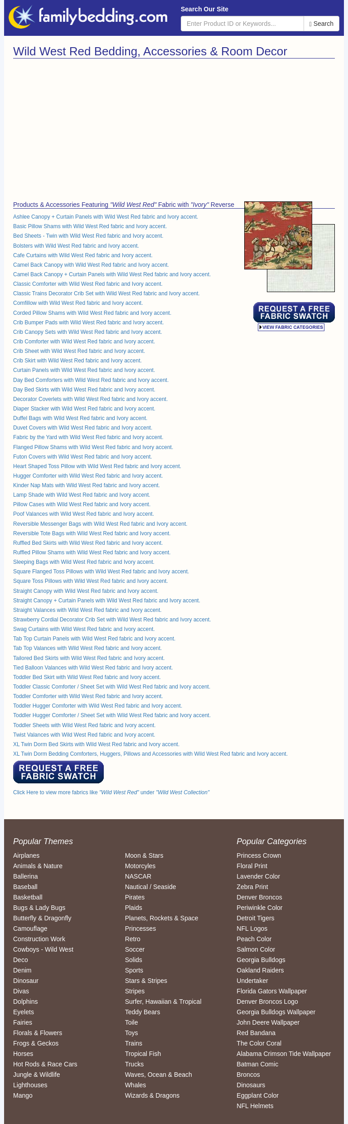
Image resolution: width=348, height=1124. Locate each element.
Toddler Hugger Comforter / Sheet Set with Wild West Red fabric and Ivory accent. (112, 715)
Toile (131, 1022)
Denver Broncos (259, 897)
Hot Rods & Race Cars (45, 1064)
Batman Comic (257, 1064)
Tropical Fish (143, 1053)
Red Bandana (256, 1032)
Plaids (133, 907)
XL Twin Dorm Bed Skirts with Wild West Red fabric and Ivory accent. (96, 744)
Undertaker (252, 980)
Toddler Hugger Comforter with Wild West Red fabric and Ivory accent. (97, 706)
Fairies (22, 1022)
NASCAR (138, 876)
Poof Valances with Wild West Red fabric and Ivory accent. (83, 514)
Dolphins (25, 1001)
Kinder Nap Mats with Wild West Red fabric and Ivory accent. (86, 485)
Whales (135, 1085)
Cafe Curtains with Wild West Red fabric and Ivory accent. (83, 255)
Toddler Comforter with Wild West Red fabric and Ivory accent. (88, 696)
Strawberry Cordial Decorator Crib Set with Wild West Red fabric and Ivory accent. (112, 619)
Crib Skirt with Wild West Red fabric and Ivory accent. (77, 360)
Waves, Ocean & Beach (158, 1074)
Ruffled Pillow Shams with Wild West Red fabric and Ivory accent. (92, 552)
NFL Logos (252, 928)
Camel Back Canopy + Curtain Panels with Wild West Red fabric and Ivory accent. (112, 274)
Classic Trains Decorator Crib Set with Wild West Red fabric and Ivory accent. (106, 293)
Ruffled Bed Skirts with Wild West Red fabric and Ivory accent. (88, 543)
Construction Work (39, 939)
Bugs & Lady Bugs (39, 907)
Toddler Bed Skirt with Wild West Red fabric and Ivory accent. (87, 677)
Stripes (135, 991)
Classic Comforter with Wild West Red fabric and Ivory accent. (88, 284)
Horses (23, 1053)
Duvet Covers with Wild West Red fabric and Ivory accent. (82, 428)
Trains (133, 1043)
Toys (131, 1032)
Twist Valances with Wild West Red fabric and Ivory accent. (84, 735)
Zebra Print (252, 886)
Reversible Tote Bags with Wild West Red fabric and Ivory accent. (92, 533)
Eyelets (23, 1012)
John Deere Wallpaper (268, 1022)
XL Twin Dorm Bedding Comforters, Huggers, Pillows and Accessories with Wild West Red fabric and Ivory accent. (150, 754)
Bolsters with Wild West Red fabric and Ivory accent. (76, 246)
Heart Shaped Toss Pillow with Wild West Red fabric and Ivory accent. (97, 466)
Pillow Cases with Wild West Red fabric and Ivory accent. (81, 504)
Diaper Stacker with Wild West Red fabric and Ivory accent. (84, 409)
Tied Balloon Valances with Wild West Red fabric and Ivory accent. (93, 668)
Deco (20, 959)
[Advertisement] (90, 126)
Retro (132, 939)
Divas (21, 991)
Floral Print (252, 866)
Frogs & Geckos (35, 1043)
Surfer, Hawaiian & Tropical (163, 1001)
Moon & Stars (144, 855)
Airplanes (26, 855)
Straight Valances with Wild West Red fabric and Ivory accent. (87, 610)
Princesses (140, 928)
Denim (22, 970)
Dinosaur (26, 980)
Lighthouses (30, 1085)
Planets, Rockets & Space (161, 918)
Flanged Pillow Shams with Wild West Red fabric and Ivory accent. (93, 447)
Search (321, 24)
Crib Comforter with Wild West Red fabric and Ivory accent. (84, 341)
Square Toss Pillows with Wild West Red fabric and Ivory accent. (90, 581)
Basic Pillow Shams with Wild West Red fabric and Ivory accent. (90, 226)
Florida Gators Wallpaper (272, 991)
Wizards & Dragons (152, 1095)
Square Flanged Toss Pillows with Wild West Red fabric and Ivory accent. (101, 571)
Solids (133, 959)
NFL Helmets (255, 1105)
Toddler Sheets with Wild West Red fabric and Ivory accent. (84, 725)
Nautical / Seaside (150, 886)
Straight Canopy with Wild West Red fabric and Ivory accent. (86, 591)
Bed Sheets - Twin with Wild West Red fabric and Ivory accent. (88, 236)
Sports (134, 970)
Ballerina (25, 876)
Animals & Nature (38, 866)
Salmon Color (256, 949)
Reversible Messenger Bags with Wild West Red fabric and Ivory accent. (100, 524)
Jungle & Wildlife (36, 1074)
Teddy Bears (142, 1012)
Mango (23, 1095)
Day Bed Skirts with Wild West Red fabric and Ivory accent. (84, 389)
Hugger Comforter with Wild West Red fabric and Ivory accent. (88, 476)
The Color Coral (259, 1043)
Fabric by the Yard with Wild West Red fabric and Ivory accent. (88, 437)
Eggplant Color (258, 1095)
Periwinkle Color (259, 907)
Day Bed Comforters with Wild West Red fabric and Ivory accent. (91, 380)
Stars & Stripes (146, 980)
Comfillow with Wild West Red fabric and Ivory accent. (78, 303)
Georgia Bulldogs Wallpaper (276, 1012)
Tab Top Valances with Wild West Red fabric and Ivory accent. (87, 648)
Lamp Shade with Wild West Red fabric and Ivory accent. (81, 495)
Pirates (135, 897)
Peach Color (254, 939)
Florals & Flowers (37, 1032)
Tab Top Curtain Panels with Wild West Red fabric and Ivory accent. (94, 638)
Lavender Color (258, 876)
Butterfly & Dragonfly (42, 918)
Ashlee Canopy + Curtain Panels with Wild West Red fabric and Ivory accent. (105, 217)
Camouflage (30, 928)
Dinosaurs (251, 1085)
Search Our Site (204, 9)
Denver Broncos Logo (267, 1001)
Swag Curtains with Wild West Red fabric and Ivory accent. (84, 629)
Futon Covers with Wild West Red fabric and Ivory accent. (82, 457)
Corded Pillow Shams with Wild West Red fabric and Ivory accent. (92, 313)
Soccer (135, 949)
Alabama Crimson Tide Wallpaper (284, 1053)
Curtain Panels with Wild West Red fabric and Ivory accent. (84, 370)
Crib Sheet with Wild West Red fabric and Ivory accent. (79, 351)
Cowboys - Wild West (43, 949)
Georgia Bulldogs (261, 959)
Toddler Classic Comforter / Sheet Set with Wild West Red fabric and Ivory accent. (111, 687)
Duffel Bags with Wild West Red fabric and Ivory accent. (80, 418)
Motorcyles (140, 866)
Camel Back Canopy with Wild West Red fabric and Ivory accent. (91, 265)
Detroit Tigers (255, 918)
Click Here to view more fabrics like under (111, 792)
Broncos (248, 1074)
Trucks (134, 1064)
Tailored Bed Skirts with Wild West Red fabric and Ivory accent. (89, 658)
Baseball (25, 886)
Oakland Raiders (260, 970)
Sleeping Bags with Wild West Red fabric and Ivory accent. (84, 562)
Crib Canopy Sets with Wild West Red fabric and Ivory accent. (87, 332)
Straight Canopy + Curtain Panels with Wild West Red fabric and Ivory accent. (106, 600)
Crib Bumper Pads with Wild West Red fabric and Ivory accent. (88, 322)
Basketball (28, 897)
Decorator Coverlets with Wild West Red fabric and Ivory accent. (90, 399)
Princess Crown (259, 855)
